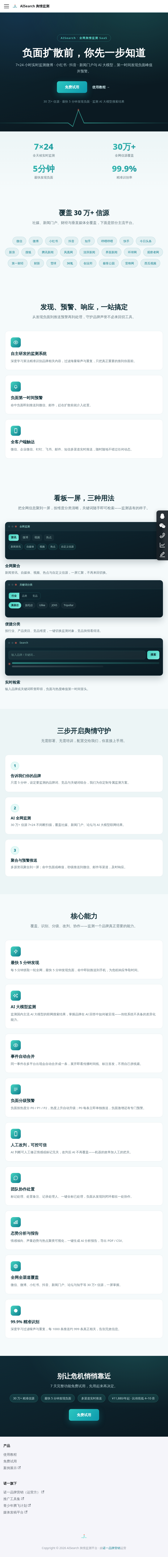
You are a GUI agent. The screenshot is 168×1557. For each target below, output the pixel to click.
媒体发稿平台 (15, 1512)
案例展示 (12, 1468)
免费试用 (72, 87)
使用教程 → (101, 87)
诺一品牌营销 (111, 1548)
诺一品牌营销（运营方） (23, 1492)
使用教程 (10, 1454)
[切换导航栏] (6, 6)
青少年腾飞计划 (17, 1505)
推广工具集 (13, 1499)
